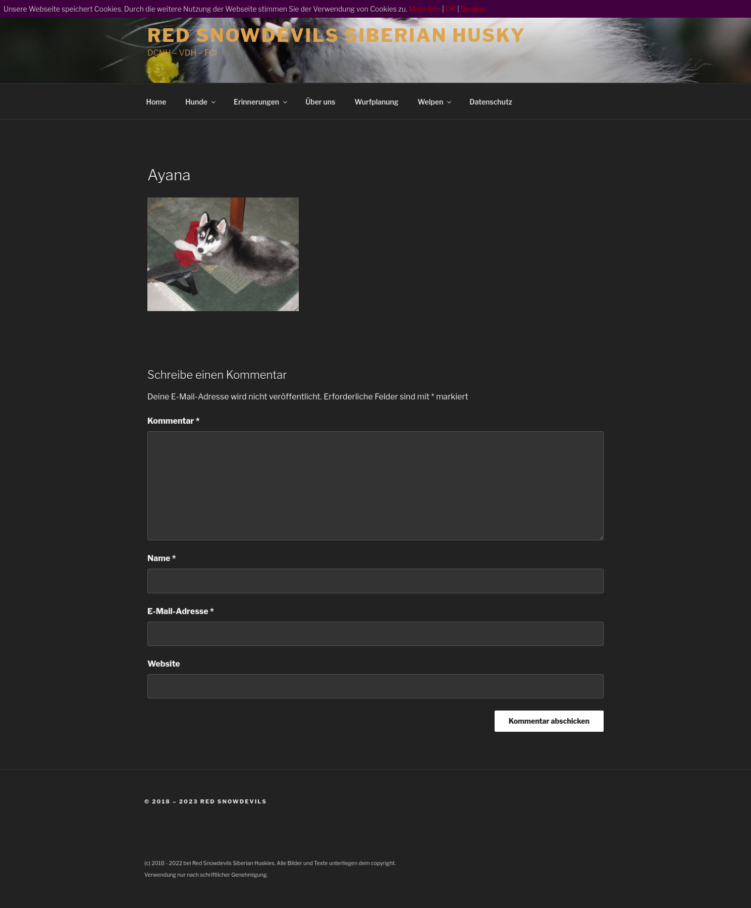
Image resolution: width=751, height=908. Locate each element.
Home (156, 101)
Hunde (201, 101)
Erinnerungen (261, 101)
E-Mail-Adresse (180, 611)
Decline (473, 9)
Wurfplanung (376, 101)
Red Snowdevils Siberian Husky (336, 35)
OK (451, 9)
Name (161, 558)
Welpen (435, 101)
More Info (425, 9)
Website (163, 664)
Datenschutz (490, 101)
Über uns (320, 101)
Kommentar (173, 421)
